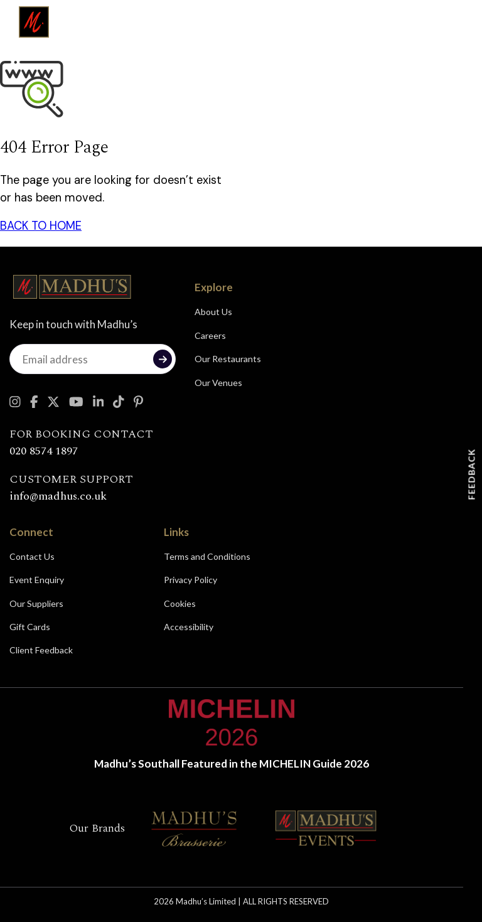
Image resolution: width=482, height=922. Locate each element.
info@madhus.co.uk (58, 496)
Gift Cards (29, 626)
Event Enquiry (36, 579)
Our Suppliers (36, 603)
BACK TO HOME (41, 225)
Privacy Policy (190, 579)
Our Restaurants (228, 358)
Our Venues (218, 382)
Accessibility (188, 626)
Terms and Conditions (207, 556)
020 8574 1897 (43, 450)
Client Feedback (41, 650)
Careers (210, 335)
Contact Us (32, 556)
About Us (213, 311)
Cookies (180, 603)
